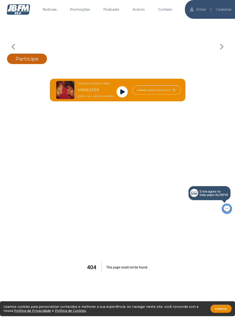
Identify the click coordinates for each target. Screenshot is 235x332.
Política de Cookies (70, 311)
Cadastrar (224, 9)
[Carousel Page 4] (150, 22)
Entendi (221, 309)
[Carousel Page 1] (52, 22)
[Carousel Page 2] (85, 22)
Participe (27, 59)
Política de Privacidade (32, 311)
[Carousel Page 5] (183, 22)
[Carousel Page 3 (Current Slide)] (117, 22)
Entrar (197, 9)
